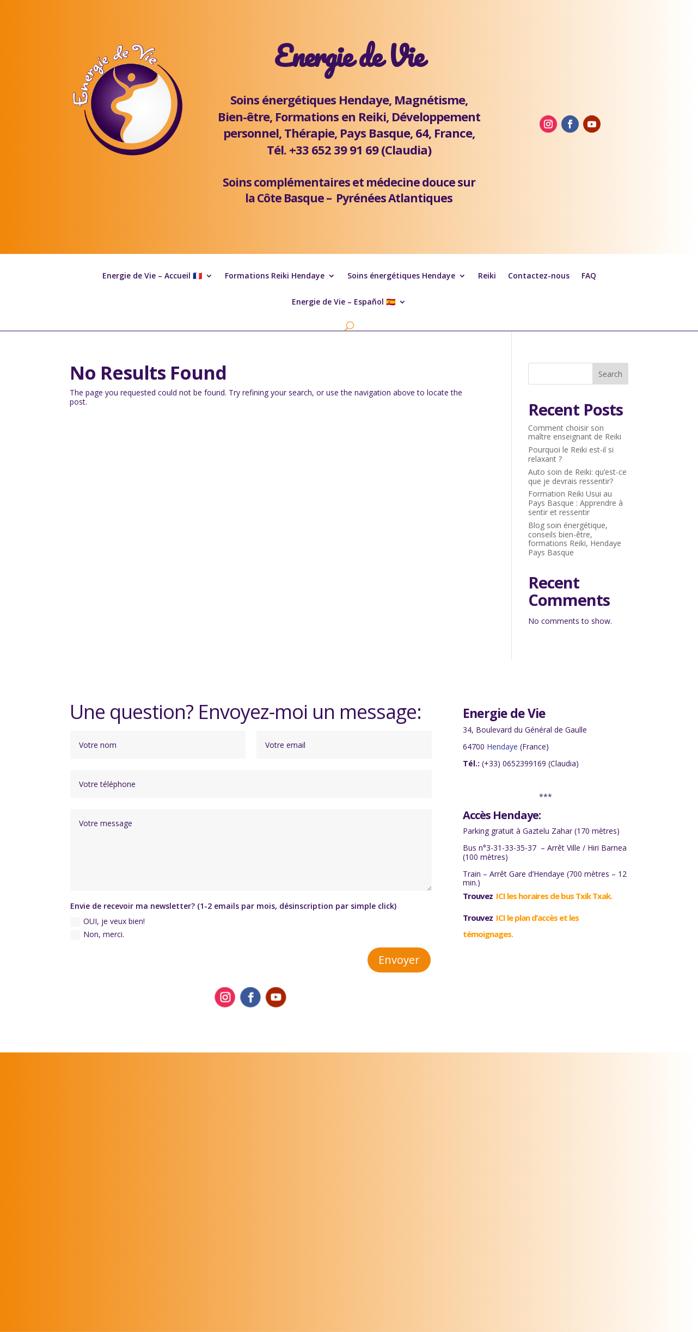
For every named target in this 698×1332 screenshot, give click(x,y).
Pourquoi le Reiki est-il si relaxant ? (571, 454)
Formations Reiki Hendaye (274, 276)
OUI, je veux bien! (107, 921)
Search (610, 374)
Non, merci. (97, 934)
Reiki (487, 276)
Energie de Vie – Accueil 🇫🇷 (152, 276)
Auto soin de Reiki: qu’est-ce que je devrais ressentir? (577, 476)
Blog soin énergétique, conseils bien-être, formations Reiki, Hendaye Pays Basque (574, 538)
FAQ (588, 276)
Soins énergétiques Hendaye (401, 276)
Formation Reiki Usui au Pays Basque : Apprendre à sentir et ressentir (575, 502)
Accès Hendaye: (502, 815)
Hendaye (502, 746)
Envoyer (399, 959)
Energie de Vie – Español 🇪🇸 (343, 302)
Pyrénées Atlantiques (394, 198)
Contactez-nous (539, 276)
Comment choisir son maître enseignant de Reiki (574, 432)
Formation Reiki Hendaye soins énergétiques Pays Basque (349, 1191)
